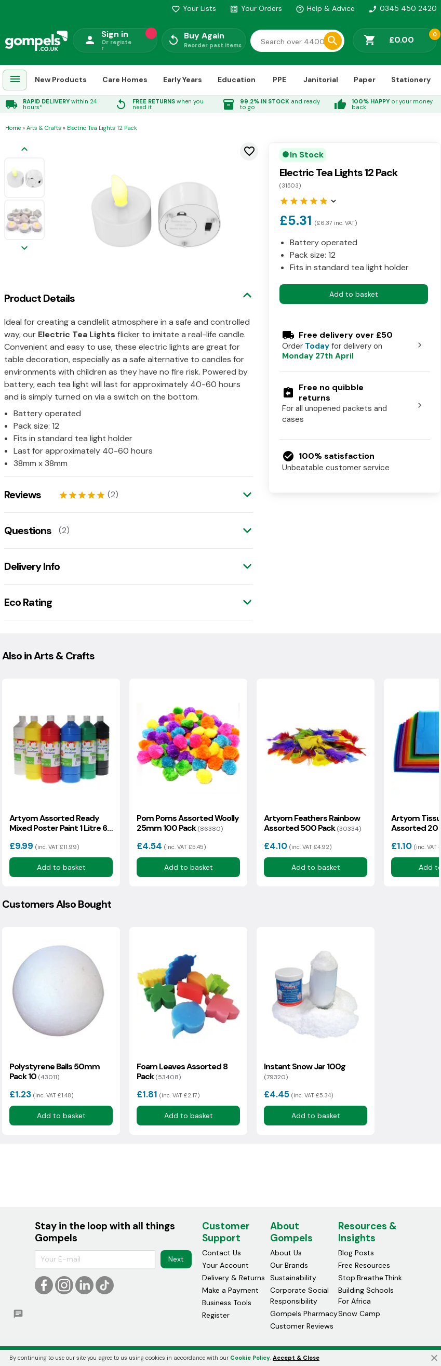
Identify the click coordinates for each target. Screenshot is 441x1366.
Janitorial (320, 79)
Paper (365, 79)
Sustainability (293, 1277)
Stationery (411, 79)
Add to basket (353, 294)
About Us (286, 1252)
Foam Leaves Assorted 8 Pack (182, 1071)
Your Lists (193, 8)
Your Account (225, 1265)
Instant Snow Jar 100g (304, 1071)
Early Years (182, 79)
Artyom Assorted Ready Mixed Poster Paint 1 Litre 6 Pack (58, 823)
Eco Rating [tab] (28, 602)
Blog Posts (356, 1252)
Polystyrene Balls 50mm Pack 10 (54, 1071)
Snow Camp (359, 1313)
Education (237, 79)
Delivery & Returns (233, 1277)
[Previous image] (24, 149)
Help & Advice (325, 8)
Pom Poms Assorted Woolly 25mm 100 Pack (188, 823)
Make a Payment (230, 1290)
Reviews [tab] (22, 494)
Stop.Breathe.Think (370, 1277)
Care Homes (125, 79)
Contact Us (221, 1252)
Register (216, 1315)
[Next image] (24, 248)
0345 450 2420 (402, 8)
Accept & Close (296, 1357)
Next (176, 1259)
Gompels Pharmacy (304, 1313)
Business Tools (226, 1302)
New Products (61, 79)
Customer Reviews (301, 1326)
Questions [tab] (27, 530)
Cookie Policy (250, 1357)
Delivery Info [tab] (32, 566)
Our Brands (289, 1265)
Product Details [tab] (39, 298)
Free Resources (364, 1265)
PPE (279, 79)
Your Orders (256, 8)
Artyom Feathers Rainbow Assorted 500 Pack (312, 823)
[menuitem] (15, 80)
